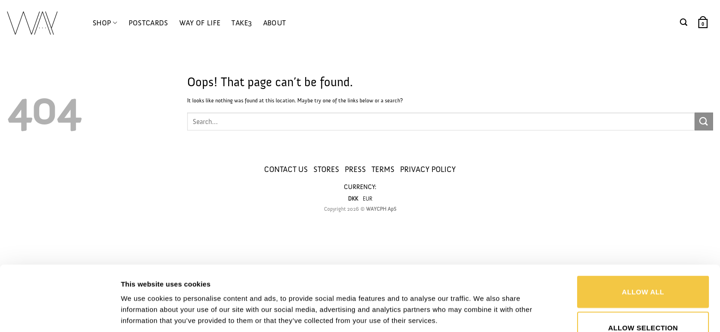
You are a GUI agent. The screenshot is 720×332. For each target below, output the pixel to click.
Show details (481, 292)
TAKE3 (241, 22)
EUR (367, 199)
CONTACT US (286, 169)
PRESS (355, 169)
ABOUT (274, 22)
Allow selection (643, 269)
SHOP (105, 23)
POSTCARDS (148, 22)
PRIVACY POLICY (428, 169)
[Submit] (704, 121)
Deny (643, 304)
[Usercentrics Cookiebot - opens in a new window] (59, 314)
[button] (683, 22)
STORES (326, 169)
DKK (353, 199)
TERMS (383, 169)
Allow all (643, 233)
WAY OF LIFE (200, 22)
